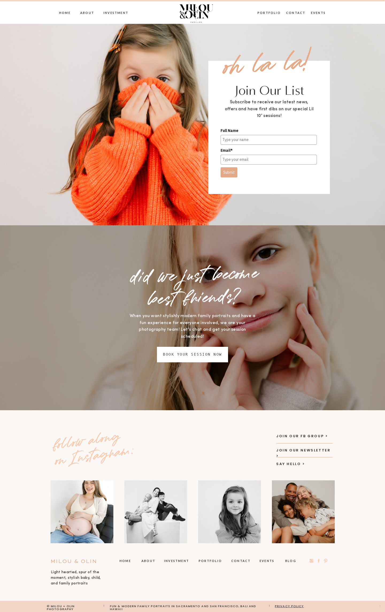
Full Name (229, 130)
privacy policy (289, 606)
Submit (229, 172)
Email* (227, 150)
